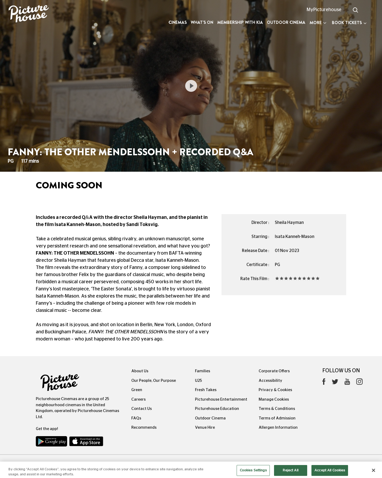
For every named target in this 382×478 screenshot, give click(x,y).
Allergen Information (278, 428)
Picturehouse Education (217, 409)
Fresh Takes (205, 390)
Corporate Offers (274, 371)
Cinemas (177, 22)
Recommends (144, 428)
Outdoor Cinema (286, 22)
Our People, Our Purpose (153, 381)
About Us (139, 371)
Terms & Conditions (277, 409)
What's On (202, 22)
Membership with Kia (240, 22)
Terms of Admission (277, 418)
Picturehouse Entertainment (221, 399)
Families (202, 371)
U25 (198, 381)
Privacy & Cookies (275, 390)
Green (136, 390)
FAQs (136, 418)
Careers (138, 399)
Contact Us (141, 409)
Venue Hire (205, 428)
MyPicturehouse (324, 9)
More (318, 23)
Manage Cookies (274, 399)
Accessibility (270, 381)
